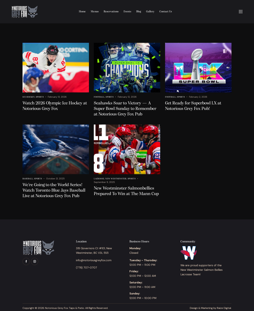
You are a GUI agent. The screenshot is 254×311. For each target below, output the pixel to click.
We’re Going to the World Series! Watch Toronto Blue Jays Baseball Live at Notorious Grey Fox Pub (54, 190)
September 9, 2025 (104, 182)
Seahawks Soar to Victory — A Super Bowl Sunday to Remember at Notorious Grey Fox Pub (125, 109)
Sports (40, 97)
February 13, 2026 (57, 96)
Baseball (28, 179)
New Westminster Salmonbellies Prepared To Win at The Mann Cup (126, 191)
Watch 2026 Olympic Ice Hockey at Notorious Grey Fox (55, 106)
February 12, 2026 (127, 96)
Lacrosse (99, 179)
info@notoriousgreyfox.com (93, 260)
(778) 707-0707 (86, 267)
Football (99, 97)
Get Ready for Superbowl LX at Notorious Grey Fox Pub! (193, 106)
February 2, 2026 (198, 96)
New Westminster (116, 179)
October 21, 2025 (55, 178)
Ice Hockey (29, 97)
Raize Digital (224, 308)
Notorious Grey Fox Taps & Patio (64, 308)
